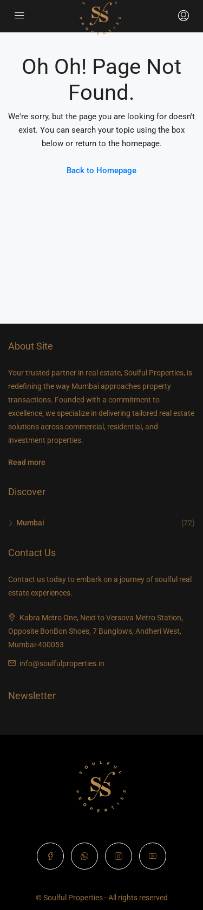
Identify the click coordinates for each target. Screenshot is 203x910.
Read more (26, 462)
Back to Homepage (101, 170)
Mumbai (30, 522)
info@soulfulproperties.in (61, 663)
